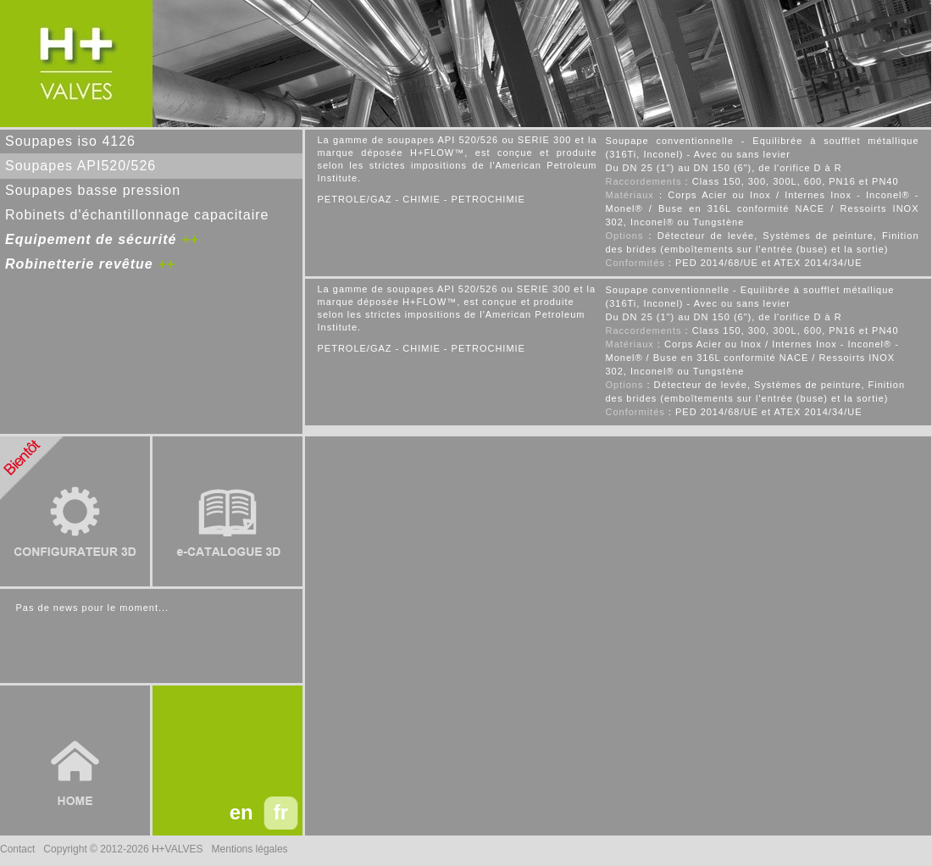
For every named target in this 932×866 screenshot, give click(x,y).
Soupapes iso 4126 (70, 141)
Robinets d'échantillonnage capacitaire (137, 215)
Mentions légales (250, 849)
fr (281, 812)
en (241, 812)
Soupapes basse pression (92, 190)
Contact (17, 849)
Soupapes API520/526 (80, 165)
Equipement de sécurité (91, 239)
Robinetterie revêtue (79, 264)
